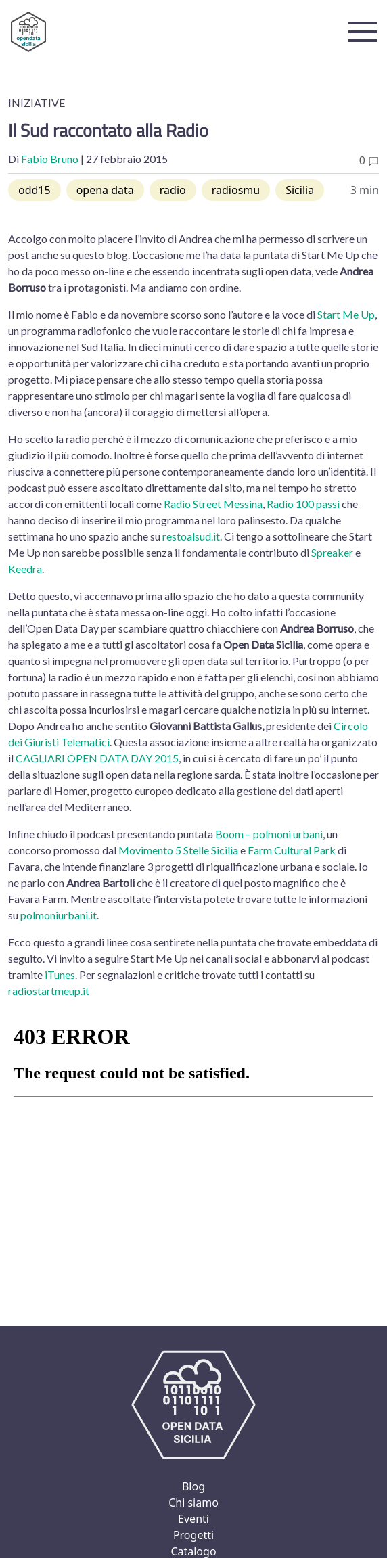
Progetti (193, 1535)
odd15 (34, 190)
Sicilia (300, 190)
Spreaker (332, 552)
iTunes (60, 974)
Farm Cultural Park (292, 850)
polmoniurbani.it (58, 915)
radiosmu (236, 190)
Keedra (25, 568)
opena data (105, 190)
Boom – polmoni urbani (269, 833)
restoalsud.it (191, 536)
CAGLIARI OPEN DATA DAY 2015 (97, 758)
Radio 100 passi (303, 503)
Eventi (193, 1518)
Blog (193, 1486)
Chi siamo (193, 1502)
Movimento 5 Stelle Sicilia (178, 850)
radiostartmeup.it (48, 990)
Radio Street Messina (213, 503)
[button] (362, 32)
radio (173, 190)
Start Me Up (346, 314)
